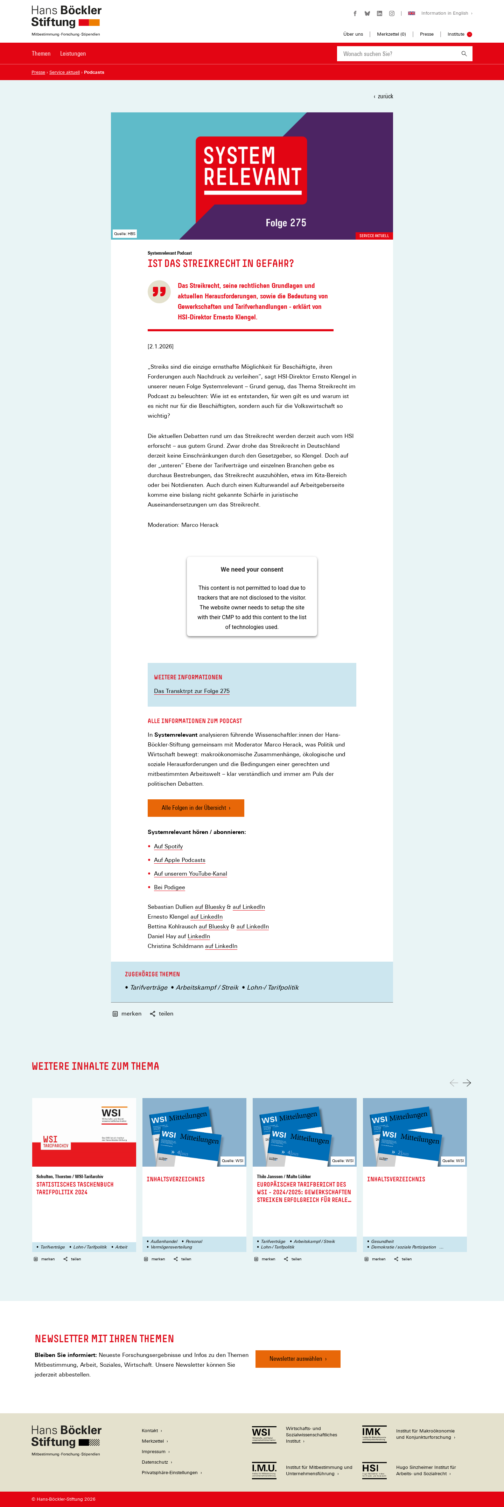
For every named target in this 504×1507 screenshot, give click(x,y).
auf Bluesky (214, 926)
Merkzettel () (391, 34)
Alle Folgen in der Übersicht (194, 807)
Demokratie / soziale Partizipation (403, 1247)
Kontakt (150, 1430)
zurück (385, 96)
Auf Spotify (168, 846)
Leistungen (73, 53)
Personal (194, 1241)
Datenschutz (155, 1462)
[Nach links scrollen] (454, 1083)
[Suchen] (464, 53)
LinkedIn (199, 936)
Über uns (353, 34)
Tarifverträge (148, 987)
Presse (427, 34)
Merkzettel (153, 1441)
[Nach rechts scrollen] (466, 1083)
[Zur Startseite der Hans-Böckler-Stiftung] (66, 32)
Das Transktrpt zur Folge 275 (192, 691)
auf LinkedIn (249, 907)
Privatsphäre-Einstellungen (170, 1472)
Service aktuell (374, 235)
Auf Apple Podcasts (179, 860)
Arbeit (121, 1247)
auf (200, 907)
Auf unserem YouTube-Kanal (190, 873)
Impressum (154, 1451)
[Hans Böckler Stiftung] (66, 1454)
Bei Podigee (169, 887)
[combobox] (396, 53)
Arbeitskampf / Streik (207, 987)
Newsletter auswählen (296, 1358)
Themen (41, 53)
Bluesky (215, 907)
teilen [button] (161, 1013)
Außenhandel (163, 1241)
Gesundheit (382, 1241)
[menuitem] (41, 58)
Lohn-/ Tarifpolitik (273, 987)
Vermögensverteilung (171, 1247)
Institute (456, 34)
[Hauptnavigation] (58, 53)
